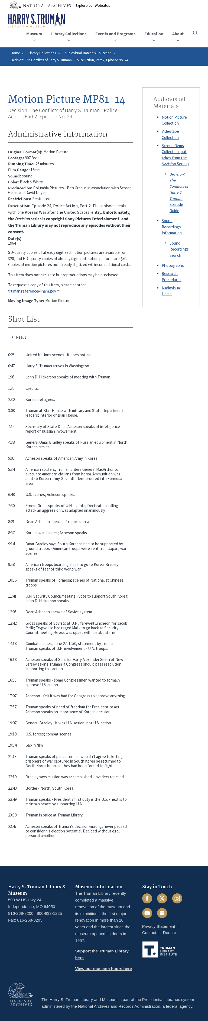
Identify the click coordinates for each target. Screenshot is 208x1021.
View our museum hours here (103, 968)
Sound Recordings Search (179, 249)
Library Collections (42, 53)
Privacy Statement (158, 926)
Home (15, 53)
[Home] (36, 20)
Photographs (173, 265)
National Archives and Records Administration (119, 1006)
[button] (195, 33)
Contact (149, 932)
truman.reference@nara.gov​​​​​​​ (34, 291)
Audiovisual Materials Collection (88, 53)
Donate (169, 932)
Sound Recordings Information (172, 226)
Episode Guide (179, 192)
